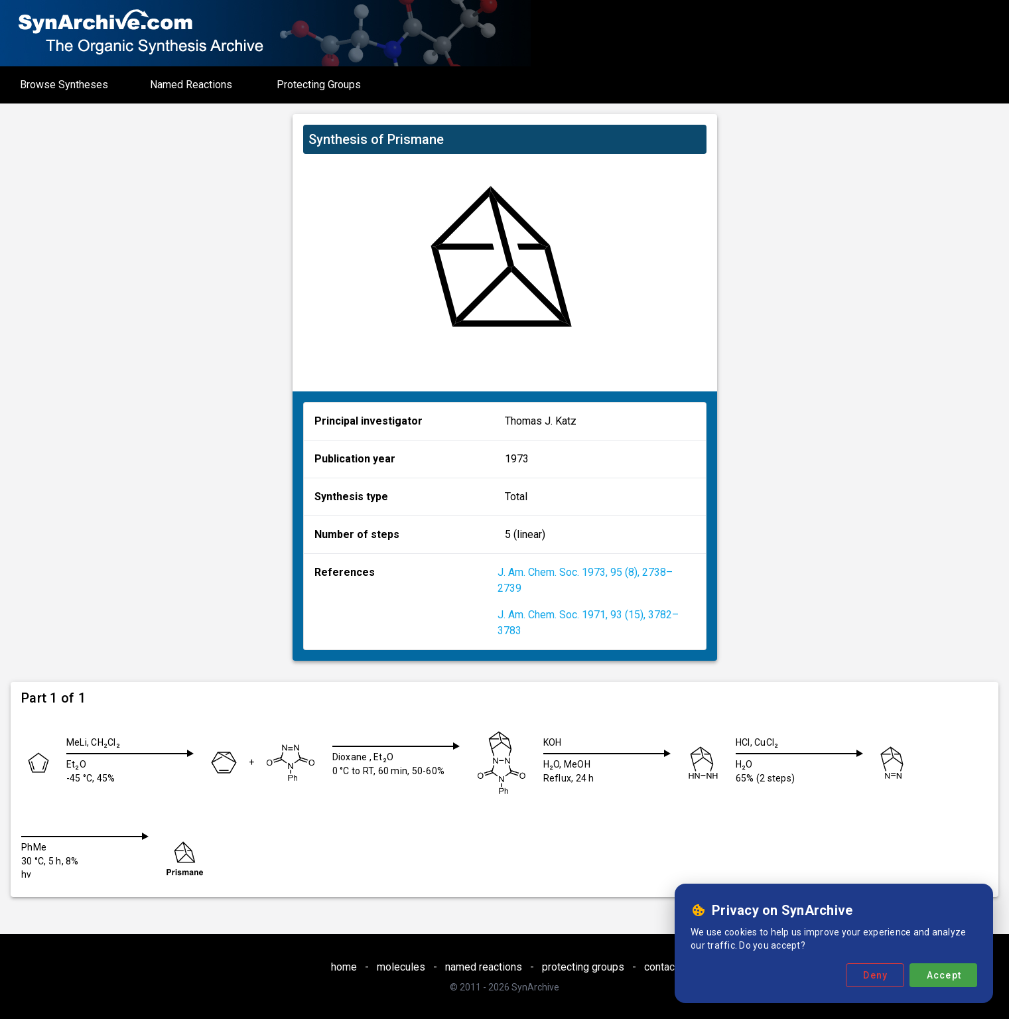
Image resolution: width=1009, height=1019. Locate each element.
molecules (401, 967)
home (344, 967)
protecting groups (583, 967)
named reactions (483, 967)
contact (661, 967)
